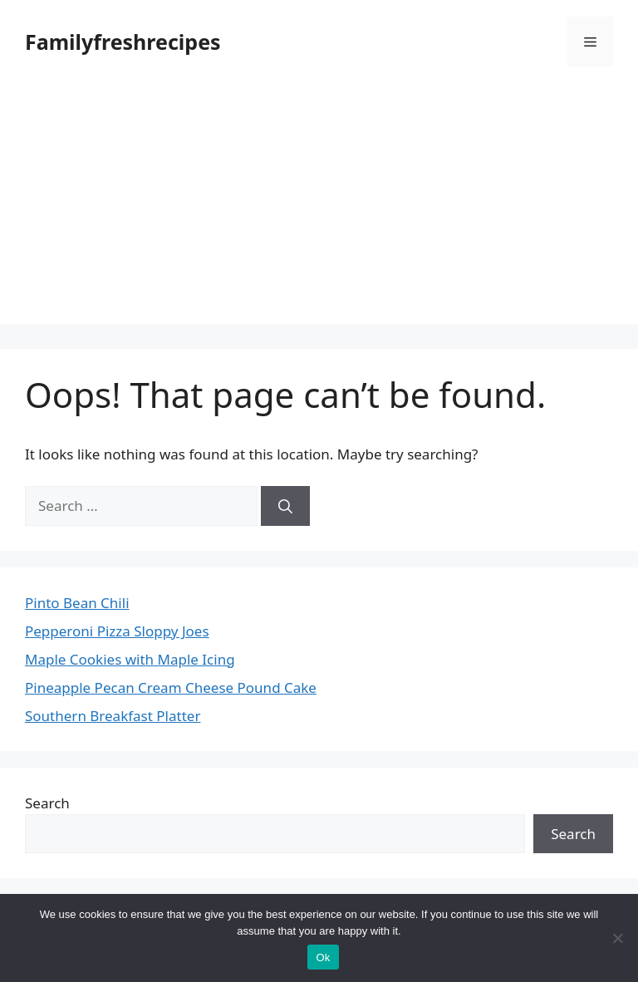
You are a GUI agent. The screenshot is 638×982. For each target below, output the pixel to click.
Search (47, 803)
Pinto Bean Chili (77, 602)
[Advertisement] (319, 207)
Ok (323, 957)
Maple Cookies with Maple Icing (130, 659)
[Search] (285, 506)
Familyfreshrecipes (123, 41)
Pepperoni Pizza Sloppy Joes (117, 631)
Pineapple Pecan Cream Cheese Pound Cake (171, 687)
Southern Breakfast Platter (112, 715)
